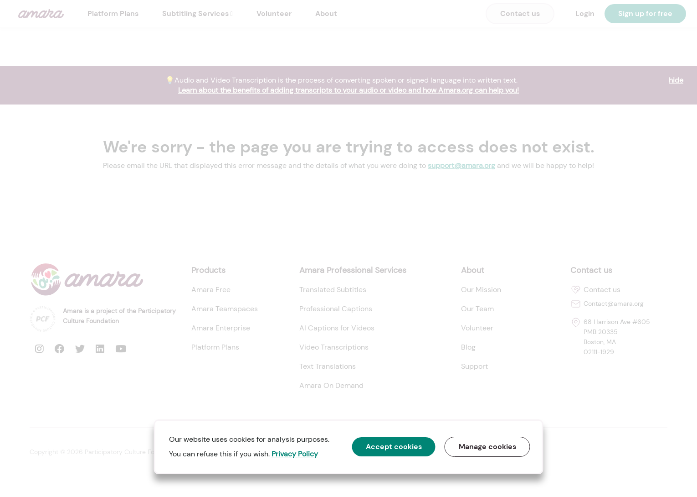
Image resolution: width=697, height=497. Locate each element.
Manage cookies (487, 446)
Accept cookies (394, 446)
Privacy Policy (295, 454)
